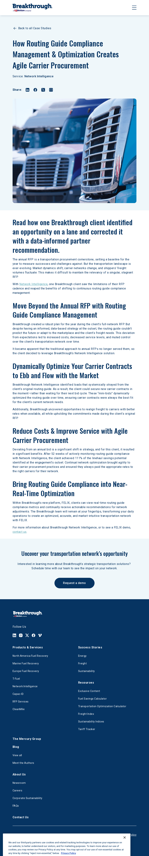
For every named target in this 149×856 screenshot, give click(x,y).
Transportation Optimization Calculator (102, 706)
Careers (17, 790)
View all (17, 755)
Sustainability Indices (91, 721)
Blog (16, 747)
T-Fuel (16, 678)
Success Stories (90, 647)
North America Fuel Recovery (30, 655)
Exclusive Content (89, 691)
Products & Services (28, 647)
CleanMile (19, 709)
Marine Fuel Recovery (26, 663)
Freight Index (86, 713)
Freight (82, 663)
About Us (19, 774)
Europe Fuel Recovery (26, 671)
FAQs (16, 805)
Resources (86, 682)
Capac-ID (18, 693)
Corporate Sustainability (27, 798)
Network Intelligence (39, 76)
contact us (20, 532)
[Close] (125, 842)
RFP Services (21, 701)
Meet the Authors (23, 762)
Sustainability (86, 671)
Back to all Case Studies (32, 28)
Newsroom (19, 782)
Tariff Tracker (86, 729)
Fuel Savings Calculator (92, 698)
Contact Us (21, 817)
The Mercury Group (27, 739)
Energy (82, 655)
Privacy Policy (128, 834)
